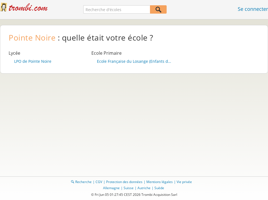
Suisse (129, 188)
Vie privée (184, 181)
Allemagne (111, 188)
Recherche (83, 181)
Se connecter (253, 9)
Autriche (144, 188)
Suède (159, 188)
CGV (99, 181)
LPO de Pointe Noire (32, 61)
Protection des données (124, 181)
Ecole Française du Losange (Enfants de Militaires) (134, 61)
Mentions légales (159, 181)
